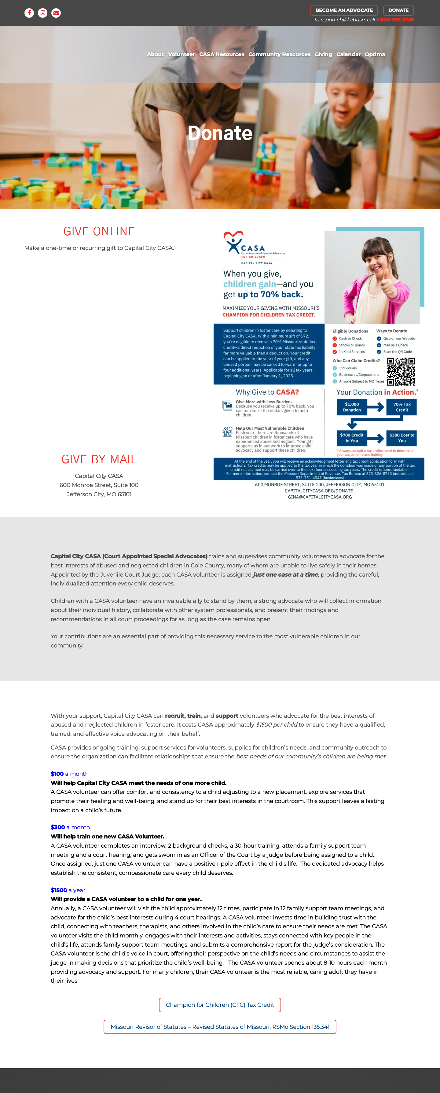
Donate (398, 10)
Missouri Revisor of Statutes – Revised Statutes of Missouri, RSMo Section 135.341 (220, 1027)
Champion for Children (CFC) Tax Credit (220, 1005)
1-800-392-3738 (395, 20)
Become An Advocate (344, 10)
